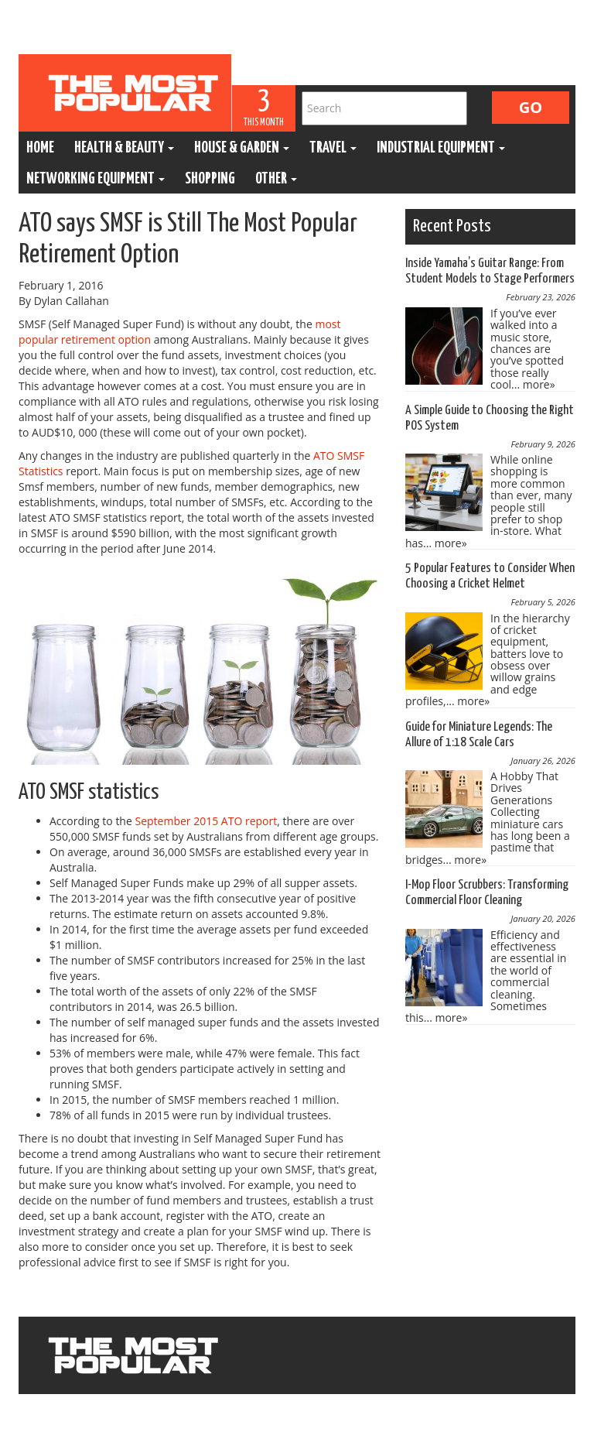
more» (539, 384)
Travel (333, 148)
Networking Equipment (95, 179)
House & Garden (241, 148)
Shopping (210, 179)
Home (40, 148)
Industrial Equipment (441, 148)
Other (276, 179)
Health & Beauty (124, 148)
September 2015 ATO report (206, 821)
